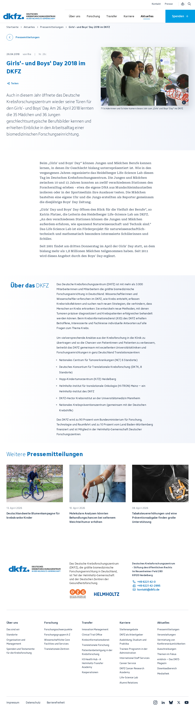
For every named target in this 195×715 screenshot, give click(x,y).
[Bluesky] (171, 702)
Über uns (12, 623)
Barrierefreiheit (56, 702)
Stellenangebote (129, 629)
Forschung (51, 623)
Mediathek (163, 673)
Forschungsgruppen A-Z (57, 634)
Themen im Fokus (166, 654)
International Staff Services (135, 658)
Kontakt (156, 4)
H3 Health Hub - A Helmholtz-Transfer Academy (92, 663)
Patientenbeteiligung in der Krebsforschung (97, 652)
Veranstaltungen (166, 634)
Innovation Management (95, 629)
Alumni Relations (129, 682)
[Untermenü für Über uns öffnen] (74, 16)
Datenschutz (33, 702)
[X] (179, 702)
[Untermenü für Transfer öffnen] (111, 16)
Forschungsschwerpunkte (58, 629)
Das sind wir (13, 629)
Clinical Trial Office (92, 634)
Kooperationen (90, 672)
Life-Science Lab (129, 677)
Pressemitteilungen (168, 629)
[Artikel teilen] (12, 83)
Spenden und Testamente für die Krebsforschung (20, 651)
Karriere (125, 623)
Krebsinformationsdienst (95, 640)
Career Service (128, 663)
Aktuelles (163, 623)
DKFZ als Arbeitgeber (131, 634)
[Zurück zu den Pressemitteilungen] (22, 37)
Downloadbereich (167, 668)
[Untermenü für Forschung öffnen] (93, 16)
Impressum (12, 702)
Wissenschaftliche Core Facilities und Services (57, 642)
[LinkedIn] (163, 702)
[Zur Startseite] (30, 16)
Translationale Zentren (56, 649)
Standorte (12, 634)
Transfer (87, 623)
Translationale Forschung (95, 645)
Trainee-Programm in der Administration (134, 651)
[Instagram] (155, 702)
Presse (169, 4)
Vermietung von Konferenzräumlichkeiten (171, 642)
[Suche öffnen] (189, 3)
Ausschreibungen (166, 649)
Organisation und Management (15, 642)
